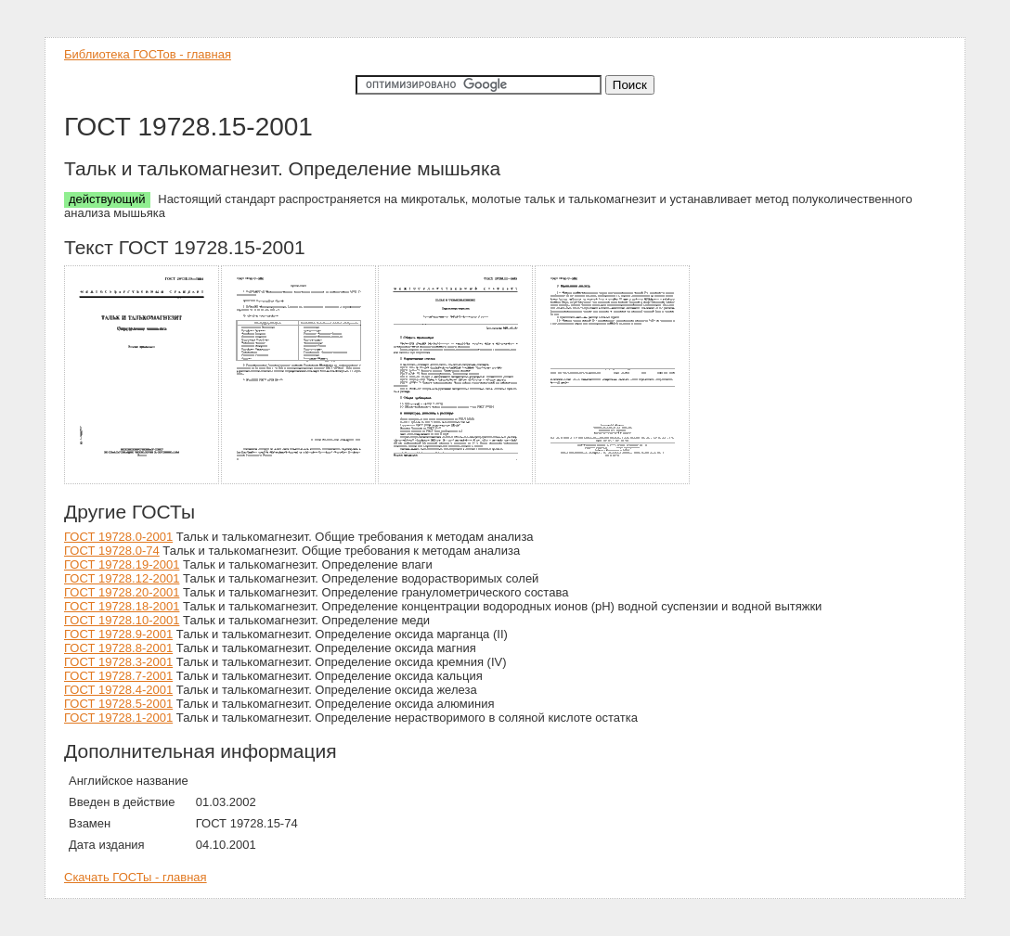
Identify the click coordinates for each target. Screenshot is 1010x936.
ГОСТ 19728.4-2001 (118, 690)
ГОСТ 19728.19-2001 (121, 564)
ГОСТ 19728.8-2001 (118, 648)
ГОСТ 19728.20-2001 (121, 592)
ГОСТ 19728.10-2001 (121, 620)
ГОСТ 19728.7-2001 (118, 676)
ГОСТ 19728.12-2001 (121, 578)
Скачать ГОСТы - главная (135, 877)
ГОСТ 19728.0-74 (112, 551)
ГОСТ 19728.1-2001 (118, 717)
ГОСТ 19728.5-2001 (118, 704)
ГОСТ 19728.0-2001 (118, 537)
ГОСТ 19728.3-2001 (118, 662)
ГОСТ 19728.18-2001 (121, 606)
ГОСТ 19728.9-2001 (118, 634)
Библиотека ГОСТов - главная (147, 54)
